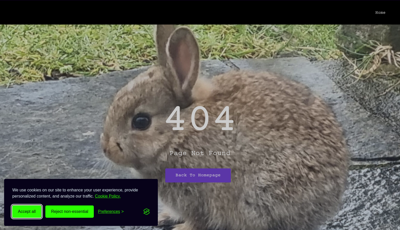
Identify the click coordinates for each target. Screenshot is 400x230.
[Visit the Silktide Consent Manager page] (146, 212)
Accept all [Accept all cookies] (27, 211)
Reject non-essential (69, 211)
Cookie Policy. (108, 196)
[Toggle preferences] (111, 211)
